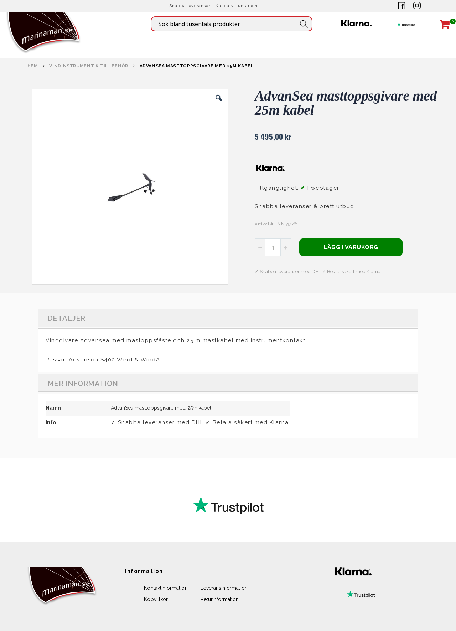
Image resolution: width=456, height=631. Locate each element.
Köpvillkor (156, 599)
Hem (32, 65)
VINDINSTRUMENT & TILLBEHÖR (88, 65)
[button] (219, 103)
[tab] (228, 318)
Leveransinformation (224, 588)
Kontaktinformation (165, 588)
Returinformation (220, 599)
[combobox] (231, 24)
